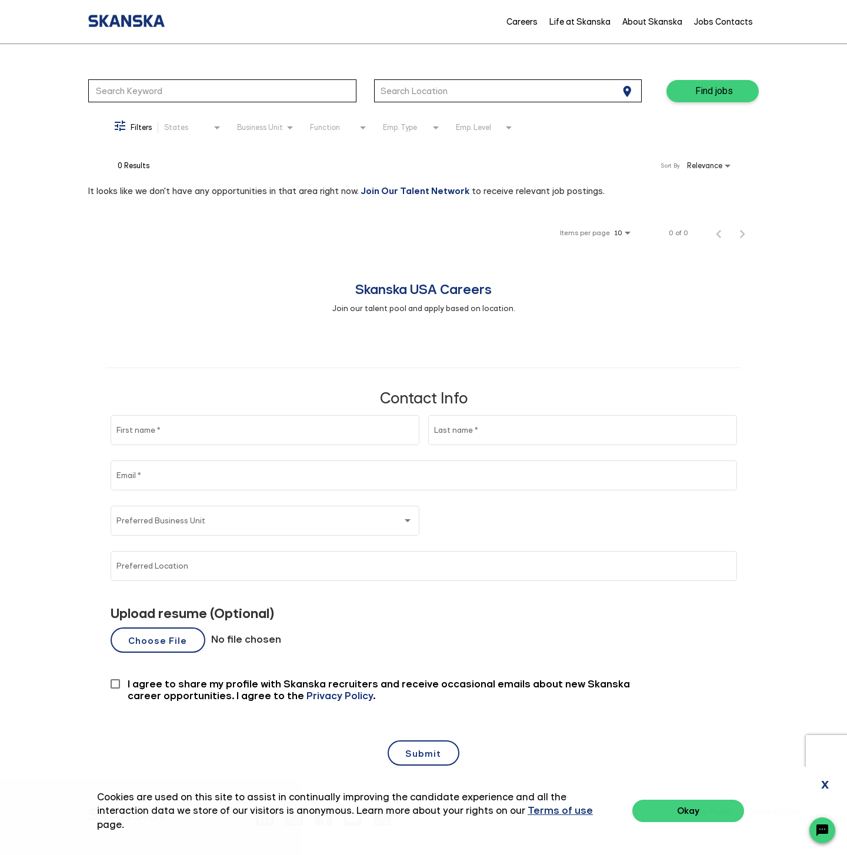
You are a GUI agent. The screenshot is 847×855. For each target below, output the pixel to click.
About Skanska (652, 21)
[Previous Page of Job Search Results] (719, 233)
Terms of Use (773, 812)
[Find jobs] (712, 91)
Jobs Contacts (723, 21)
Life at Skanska (580, 21)
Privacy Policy (705, 812)
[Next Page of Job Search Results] (742, 233)
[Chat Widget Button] (822, 830)
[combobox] (222, 90)
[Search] (712, 91)
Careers (522, 21)
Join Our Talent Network (415, 190)
